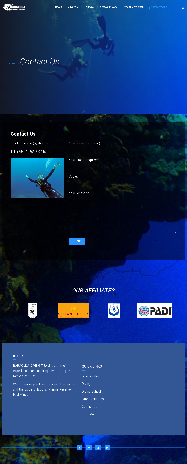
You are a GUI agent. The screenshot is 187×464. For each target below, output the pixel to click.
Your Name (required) (122, 147)
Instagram (98, 447)
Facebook (79, 447)
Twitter (89, 447)
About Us (73, 7)
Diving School (109, 7)
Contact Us (158, 7)
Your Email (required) (122, 164)
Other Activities (134, 7)
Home (58, 7)
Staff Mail (89, 414)
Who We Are (90, 376)
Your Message (122, 213)
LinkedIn (107, 447)
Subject (122, 180)
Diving (90, 7)
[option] (32, 310)
